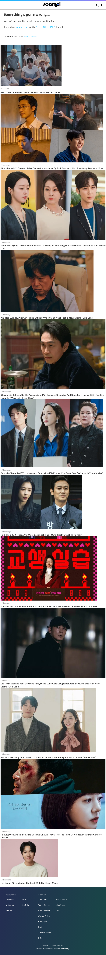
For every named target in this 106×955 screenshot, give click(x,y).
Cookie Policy (44, 916)
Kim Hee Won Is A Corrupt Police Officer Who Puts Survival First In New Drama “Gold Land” (47, 317)
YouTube (25, 905)
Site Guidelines (61, 899)
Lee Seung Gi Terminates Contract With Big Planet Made (29, 883)
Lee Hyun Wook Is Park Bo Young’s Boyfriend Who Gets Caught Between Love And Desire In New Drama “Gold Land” (50, 685)
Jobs (57, 910)
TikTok (24, 899)
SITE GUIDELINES (45, 27)
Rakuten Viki (59, 948)
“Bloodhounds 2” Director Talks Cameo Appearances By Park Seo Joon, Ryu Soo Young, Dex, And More (52, 168)
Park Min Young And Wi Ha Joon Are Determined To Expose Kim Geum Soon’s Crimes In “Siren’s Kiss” (52, 473)
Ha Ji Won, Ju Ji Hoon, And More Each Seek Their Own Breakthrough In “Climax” (41, 534)
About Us (42, 899)
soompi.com (22, 27)
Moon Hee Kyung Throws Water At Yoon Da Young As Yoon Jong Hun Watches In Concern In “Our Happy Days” (53, 247)
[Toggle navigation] (3, 5)
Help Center (60, 905)
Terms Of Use (44, 905)
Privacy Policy (44, 910)
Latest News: (30, 36)
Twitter (9, 910)
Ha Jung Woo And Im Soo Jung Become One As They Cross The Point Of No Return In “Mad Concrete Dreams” (52, 836)
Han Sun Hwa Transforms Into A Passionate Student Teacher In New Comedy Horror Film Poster (49, 606)
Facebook (10, 899)
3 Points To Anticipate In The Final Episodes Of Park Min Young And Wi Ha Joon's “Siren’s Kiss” (48, 757)
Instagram (10, 905)
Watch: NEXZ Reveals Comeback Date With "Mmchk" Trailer (31, 92)
